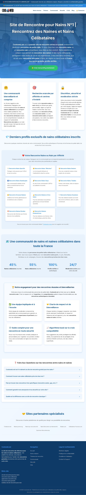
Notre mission (37, 10)
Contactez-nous (47, 224)
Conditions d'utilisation (65, 456)
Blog (73, 10)
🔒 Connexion (80, 10)
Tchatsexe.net (7, 426)
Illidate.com (63, 426)
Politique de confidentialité (66, 453)
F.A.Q (68, 10)
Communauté (54, 10)
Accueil (32, 451)
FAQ (31, 465)
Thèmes (45, 10)
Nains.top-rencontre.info (31, 426)
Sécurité (62, 10)
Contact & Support (64, 459)
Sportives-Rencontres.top (43, 430)
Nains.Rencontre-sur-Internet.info (49, 426)
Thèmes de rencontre (36, 456)
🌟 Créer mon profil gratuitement (43, 68)
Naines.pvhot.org (18, 426)
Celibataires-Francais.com (75, 426)
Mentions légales (64, 451)
